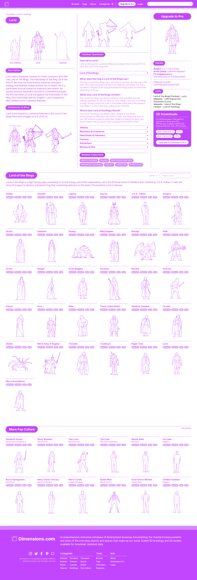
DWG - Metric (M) (164, 136)
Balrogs (135, 231)
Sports (83, 561)
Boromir (135, 268)
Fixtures (73, 561)
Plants (63, 565)
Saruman (104, 268)
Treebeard (105, 344)
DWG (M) (18, 197)
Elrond (9, 231)
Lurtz (165, 344)
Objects (63, 568)
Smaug (72, 231)
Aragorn (167, 194)
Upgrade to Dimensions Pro (172, 142)
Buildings (74, 568)
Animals (63, 561)
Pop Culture (10, 14)
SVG (179, 132)
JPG (177, 136)
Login (140, 4)
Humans (63, 558)
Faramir (166, 306)
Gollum (9, 194)
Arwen (9, 268)
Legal (113, 565)
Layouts (73, 565)
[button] (152, 175)
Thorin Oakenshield (110, 306)
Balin (71, 306)
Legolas (72, 194)
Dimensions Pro (117, 561)
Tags (84, 4)
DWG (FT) (10, 197)
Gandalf (41, 194)
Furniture (74, 558)
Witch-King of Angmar (48, 344)
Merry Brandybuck (15, 381)
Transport (85, 558)
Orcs (39, 306)
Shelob (9, 344)
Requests (100, 568)
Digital (83, 565)
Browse (75, 4)
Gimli (165, 231)
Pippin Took (137, 344)
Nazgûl (40, 268)
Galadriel (41, 231)
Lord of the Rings (24, 14)
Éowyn (9, 306)
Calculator (101, 565)
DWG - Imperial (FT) (165, 132)
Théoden (73, 344)
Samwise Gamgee (140, 306)
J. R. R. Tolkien (138, 194)
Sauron (103, 194)
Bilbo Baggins (106, 231)
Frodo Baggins (76, 268)
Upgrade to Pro (127, 4)
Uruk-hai (167, 268)
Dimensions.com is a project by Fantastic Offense (37, 559)
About (93, 4)
